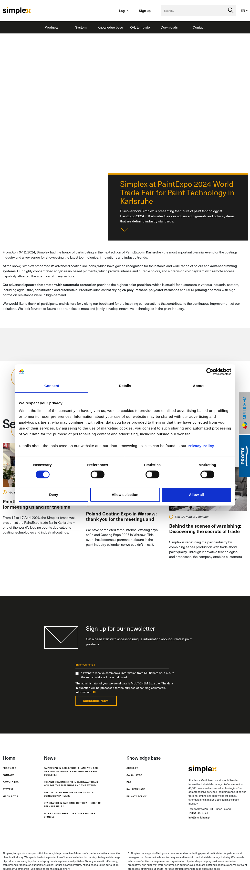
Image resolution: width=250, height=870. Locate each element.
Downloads (169, 27)
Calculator (134, 775)
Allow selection (125, 495)
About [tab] (198, 386)
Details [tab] (125, 386)
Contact (198, 27)
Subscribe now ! (96, 701)
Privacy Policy (201, 446)
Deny (53, 495)
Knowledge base (110, 27)
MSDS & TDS (10, 796)
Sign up (145, 10)
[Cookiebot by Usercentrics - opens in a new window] (209, 371)
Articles (132, 768)
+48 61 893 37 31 (198, 813)
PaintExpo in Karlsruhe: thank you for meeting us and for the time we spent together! (71, 771)
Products (51, 27)
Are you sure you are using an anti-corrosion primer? (69, 794)
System (81, 27)
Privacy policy (136, 796)
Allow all (196, 495)
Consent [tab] (51, 386)
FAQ (128, 782)
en (243, 10)
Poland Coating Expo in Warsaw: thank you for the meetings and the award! (71, 783)
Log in (123, 10)
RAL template (140, 27)
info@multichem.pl (199, 817)
